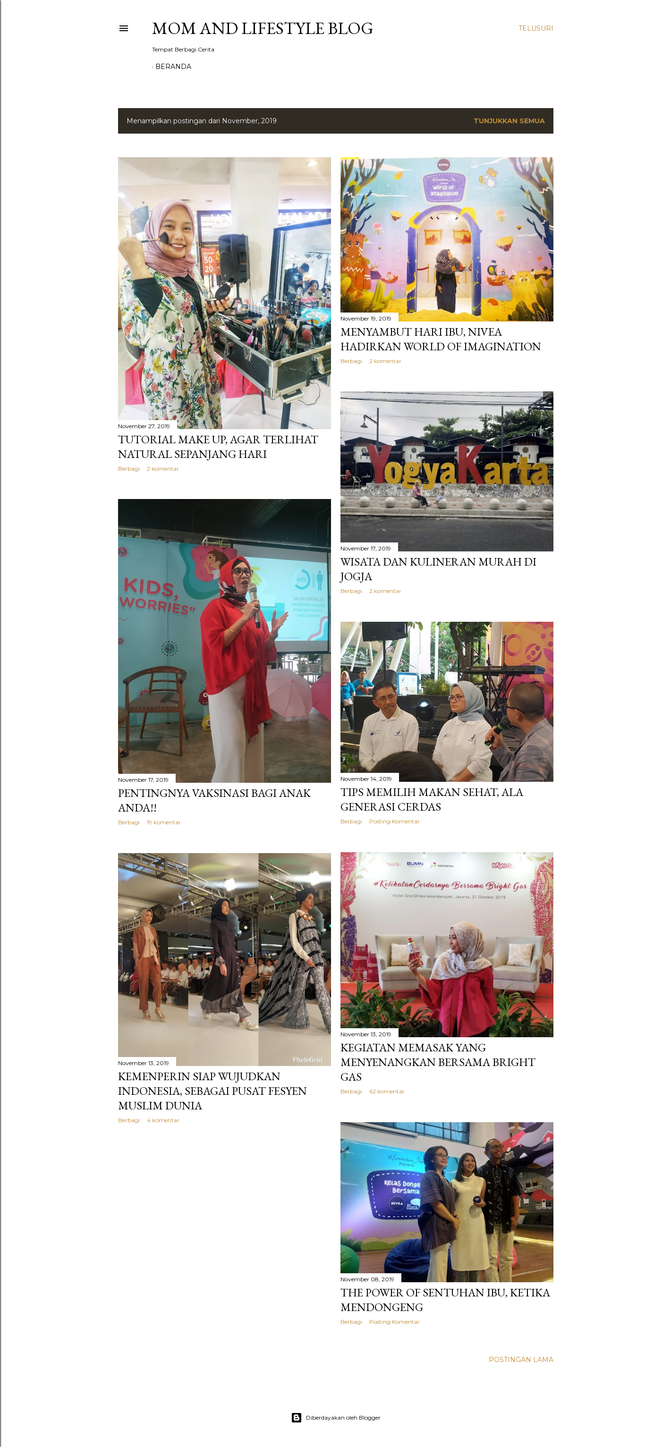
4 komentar (163, 1120)
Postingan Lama (521, 1359)
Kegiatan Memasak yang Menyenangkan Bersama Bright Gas (437, 1062)
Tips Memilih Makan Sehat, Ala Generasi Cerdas (431, 799)
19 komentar (164, 822)
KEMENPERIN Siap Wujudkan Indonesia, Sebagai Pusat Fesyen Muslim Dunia (212, 1091)
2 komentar (163, 468)
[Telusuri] (535, 28)
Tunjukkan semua (509, 121)
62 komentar (387, 1091)
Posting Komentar (394, 821)
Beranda (173, 66)
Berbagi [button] (129, 468)
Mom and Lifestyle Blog (263, 28)
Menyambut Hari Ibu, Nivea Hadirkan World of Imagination (440, 339)
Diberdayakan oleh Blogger (336, 1417)
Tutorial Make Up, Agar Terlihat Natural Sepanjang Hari (218, 446)
